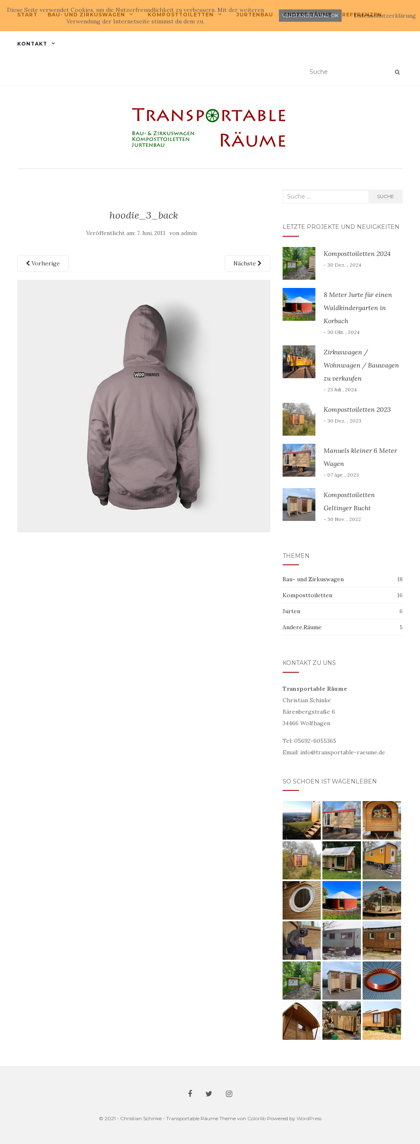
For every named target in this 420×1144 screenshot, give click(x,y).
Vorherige (43, 263)
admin (189, 233)
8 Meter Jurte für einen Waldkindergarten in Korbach (358, 307)
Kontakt (32, 44)
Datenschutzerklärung (385, 15)
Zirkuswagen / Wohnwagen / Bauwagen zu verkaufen (361, 365)
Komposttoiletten (307, 595)
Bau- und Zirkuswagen (313, 579)
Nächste (247, 263)
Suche (385, 196)
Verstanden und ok (310, 15)
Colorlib (256, 1118)
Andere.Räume (302, 627)
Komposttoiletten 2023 (357, 409)
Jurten (291, 611)
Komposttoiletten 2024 (357, 253)
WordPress (309, 1118)
